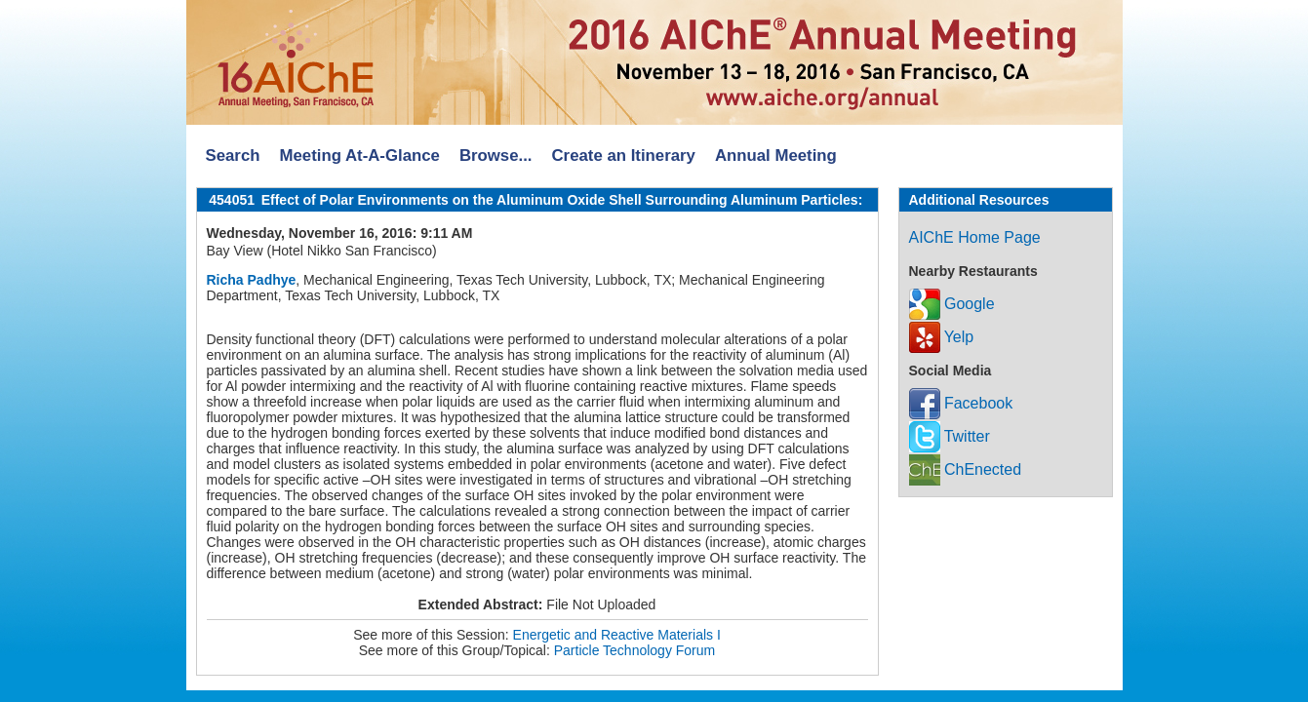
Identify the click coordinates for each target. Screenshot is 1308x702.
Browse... (496, 155)
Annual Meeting (776, 155)
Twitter (949, 436)
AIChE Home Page (975, 237)
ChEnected (965, 469)
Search (233, 155)
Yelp (941, 337)
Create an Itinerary (623, 155)
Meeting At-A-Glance (359, 155)
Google (952, 303)
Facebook (961, 403)
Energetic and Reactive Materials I (617, 635)
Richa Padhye (252, 280)
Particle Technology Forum (634, 650)
